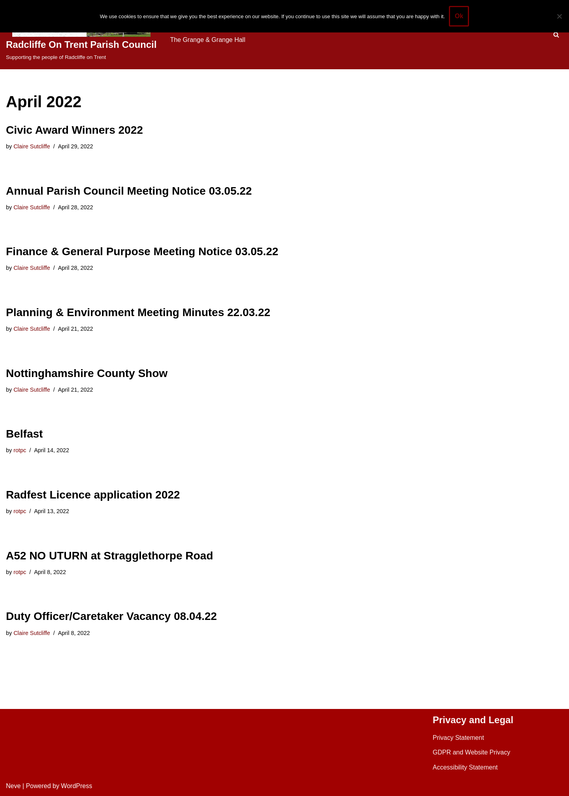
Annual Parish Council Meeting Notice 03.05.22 (129, 191)
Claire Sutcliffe (31, 146)
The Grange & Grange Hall (207, 39)
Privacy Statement (458, 737)
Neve (13, 786)
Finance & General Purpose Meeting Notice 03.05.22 (142, 251)
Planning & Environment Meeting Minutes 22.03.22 (138, 312)
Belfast (24, 434)
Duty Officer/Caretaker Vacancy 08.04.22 (111, 616)
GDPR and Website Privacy (471, 752)
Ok (459, 16)
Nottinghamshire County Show (87, 373)
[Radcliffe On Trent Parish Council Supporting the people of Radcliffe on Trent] (81, 34)
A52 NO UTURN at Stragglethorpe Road (109, 556)
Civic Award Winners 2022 (74, 130)
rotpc (19, 450)
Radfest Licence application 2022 (93, 495)
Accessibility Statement (465, 767)
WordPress (76, 786)
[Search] (556, 35)
